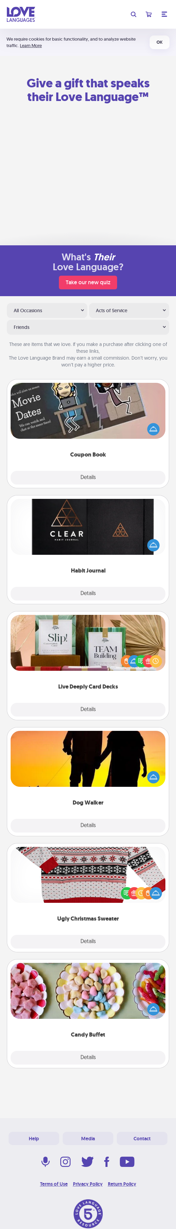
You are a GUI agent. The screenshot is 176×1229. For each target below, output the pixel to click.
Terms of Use (54, 1184)
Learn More (31, 45)
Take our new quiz (88, 282)
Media (88, 1139)
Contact (142, 1139)
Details (88, 477)
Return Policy (122, 1184)
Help (34, 1139)
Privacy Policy (88, 1184)
